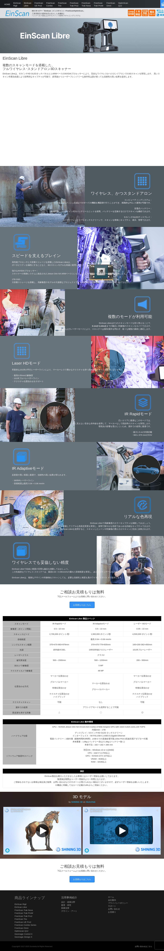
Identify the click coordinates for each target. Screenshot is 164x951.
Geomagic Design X (23, 937)
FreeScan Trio (21, 919)
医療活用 (65, 908)
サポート (112, 906)
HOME (7, 4)
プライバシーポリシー (118, 903)
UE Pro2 (39, 4)
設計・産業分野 (68, 902)
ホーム (111, 897)
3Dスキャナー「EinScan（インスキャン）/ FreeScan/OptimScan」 (58, 11)
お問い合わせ (114, 909)
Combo (50, 4)
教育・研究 (66, 905)
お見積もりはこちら (82, 605)
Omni (110, 4)
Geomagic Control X (23, 934)
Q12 (123, 4)
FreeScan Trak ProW (24, 913)
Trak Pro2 (74, 4)
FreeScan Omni (21, 928)
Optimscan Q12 (21, 931)
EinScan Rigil (20, 904)
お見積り (112, 912)
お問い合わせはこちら (143, 946)
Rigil (17, 4)
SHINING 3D (77, 802)
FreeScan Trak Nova (24, 910)
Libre (27, 4)
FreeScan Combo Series (25, 925)
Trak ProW (98, 4)
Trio (62, 4)
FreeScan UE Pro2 (23, 922)
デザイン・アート (69, 911)
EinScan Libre (21, 907)
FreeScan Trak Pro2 (23, 916)
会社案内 (112, 900)
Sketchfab (90, 802)
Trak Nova (86, 4)
